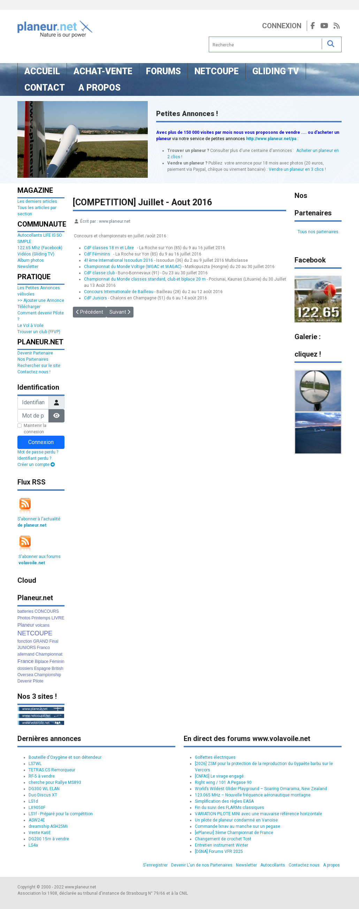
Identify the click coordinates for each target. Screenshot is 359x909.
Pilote (38, 681)
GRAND (40, 641)
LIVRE (57, 617)
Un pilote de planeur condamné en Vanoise (236, 820)
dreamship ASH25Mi (48, 826)
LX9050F (37, 807)
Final (53, 641)
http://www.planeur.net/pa (271, 138)
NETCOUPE (34, 633)
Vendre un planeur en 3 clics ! (297, 169)
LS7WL (35, 763)
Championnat (49, 654)
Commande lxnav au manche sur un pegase (237, 826)
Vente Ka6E (40, 832)
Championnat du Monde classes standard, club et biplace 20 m (145, 279)
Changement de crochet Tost (223, 839)
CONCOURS (47, 611)
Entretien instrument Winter (221, 845)
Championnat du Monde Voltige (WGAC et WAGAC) (133, 266)
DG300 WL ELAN (44, 788)
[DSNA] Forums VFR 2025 (219, 851)
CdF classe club (99, 272)
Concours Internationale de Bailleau (118, 291)
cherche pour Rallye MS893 (55, 782)
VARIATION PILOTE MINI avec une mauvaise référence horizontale (258, 813)
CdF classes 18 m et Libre (109, 247)
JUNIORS (26, 647)
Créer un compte (36, 464)
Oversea (25, 674)
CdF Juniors (95, 298)
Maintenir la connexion (35, 428)
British (57, 668)
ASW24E (37, 820)
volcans (42, 625)
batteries (25, 611)
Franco (43, 647)
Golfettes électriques (215, 757)
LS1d (33, 801)
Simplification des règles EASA (224, 801)
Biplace (41, 661)
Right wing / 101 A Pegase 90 (223, 782)
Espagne (42, 668)
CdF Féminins (97, 254)
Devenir (24, 681)
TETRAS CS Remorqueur (52, 769)
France (25, 661)
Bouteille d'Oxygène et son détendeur (65, 757)
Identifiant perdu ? (34, 458)
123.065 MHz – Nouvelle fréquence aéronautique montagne (253, 795)
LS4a (33, 845)
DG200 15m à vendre (49, 839)
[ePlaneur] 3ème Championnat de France (234, 832)
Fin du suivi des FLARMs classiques (229, 807)
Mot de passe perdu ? (37, 452)
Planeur (25, 625)
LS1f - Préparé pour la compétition (61, 813)
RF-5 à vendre (42, 776)
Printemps (40, 618)
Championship (47, 674)
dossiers (25, 668)
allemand (26, 654)
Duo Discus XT (43, 795)
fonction (24, 641)
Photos (23, 618)
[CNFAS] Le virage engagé (219, 776)
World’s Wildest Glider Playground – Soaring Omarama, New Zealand (261, 788)
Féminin (56, 661)
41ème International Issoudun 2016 (118, 260)
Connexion (281, 26)
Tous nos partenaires (318, 231)
